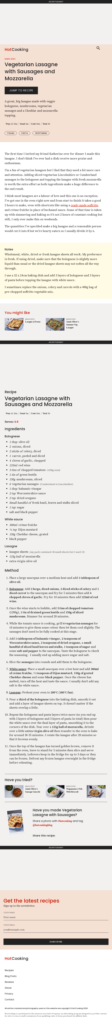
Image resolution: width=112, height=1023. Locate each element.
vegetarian (41, 133)
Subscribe (56, 941)
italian (10, 133)
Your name (9, 912)
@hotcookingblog (42, 825)
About (8, 988)
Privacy (9, 993)
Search (98, 48)
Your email (9, 925)
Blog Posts (10, 976)
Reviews (9, 982)
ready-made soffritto (84, 205)
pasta (24, 133)
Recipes (9, 970)
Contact (9, 999)
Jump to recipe (21, 90)
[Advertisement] (56, 24)
